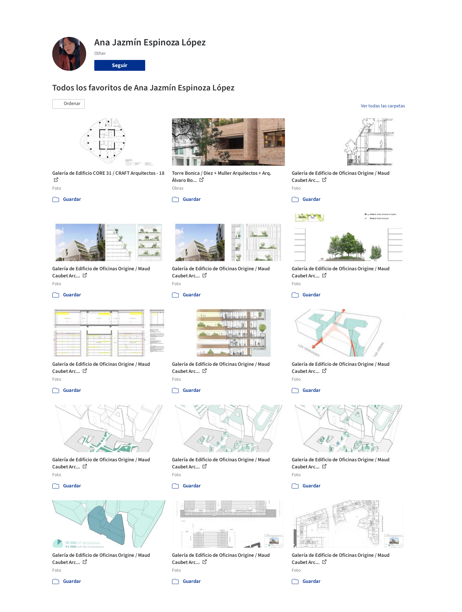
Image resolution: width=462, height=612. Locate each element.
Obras (203, 9)
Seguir (119, 65)
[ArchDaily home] (28, 9)
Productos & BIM (262, 9)
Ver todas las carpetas (383, 106)
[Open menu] (434, 9)
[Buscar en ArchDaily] (122, 9)
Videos (319, 9)
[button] (68, 104)
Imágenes (226, 9)
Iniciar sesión (356, 9)
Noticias (296, 9)
